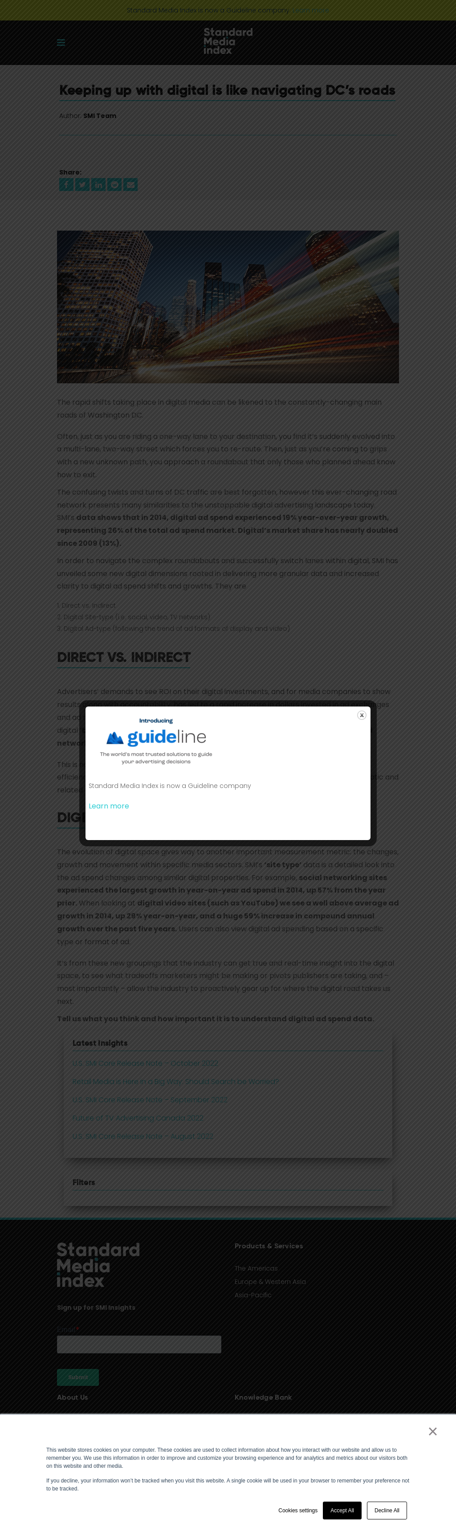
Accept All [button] (342, 1510)
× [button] (433, 1431)
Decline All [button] (387, 1510)
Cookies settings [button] (298, 1510)
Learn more (109, 806)
